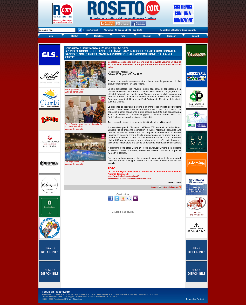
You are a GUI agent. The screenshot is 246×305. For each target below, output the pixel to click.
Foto (123, 36)
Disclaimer (77, 299)
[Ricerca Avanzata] (90, 30)
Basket (74, 36)
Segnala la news (172, 187)
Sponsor (171, 36)
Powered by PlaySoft (195, 299)
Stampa (156, 187)
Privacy (68, 299)
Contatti (195, 36)
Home (50, 36)
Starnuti (147, 36)
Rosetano (99, 36)
